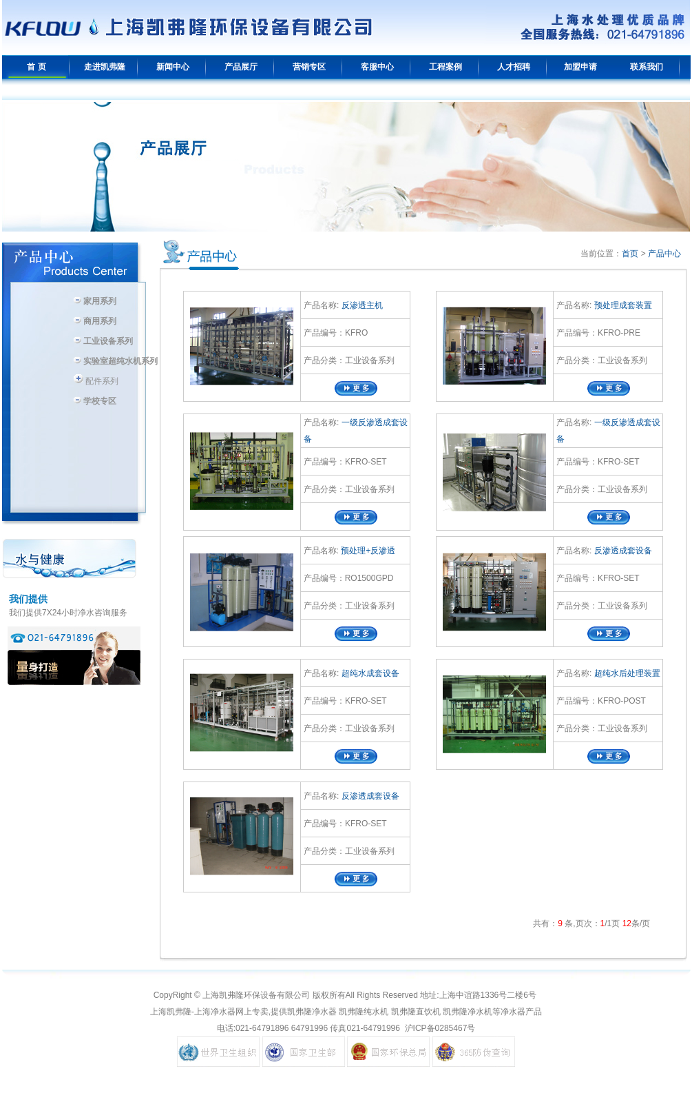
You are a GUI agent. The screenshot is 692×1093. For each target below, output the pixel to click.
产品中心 (664, 253)
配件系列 (95, 381)
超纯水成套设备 (369, 673)
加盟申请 (580, 67)
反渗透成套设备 (621, 550)
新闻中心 (172, 67)
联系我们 (646, 67)
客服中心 (377, 67)
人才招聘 (513, 67)
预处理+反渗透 (367, 550)
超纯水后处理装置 (625, 673)
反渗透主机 (360, 305)
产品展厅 (241, 67)
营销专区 (309, 67)
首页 (630, 253)
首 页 (36, 67)
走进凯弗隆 (104, 67)
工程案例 (445, 67)
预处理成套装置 (621, 305)
